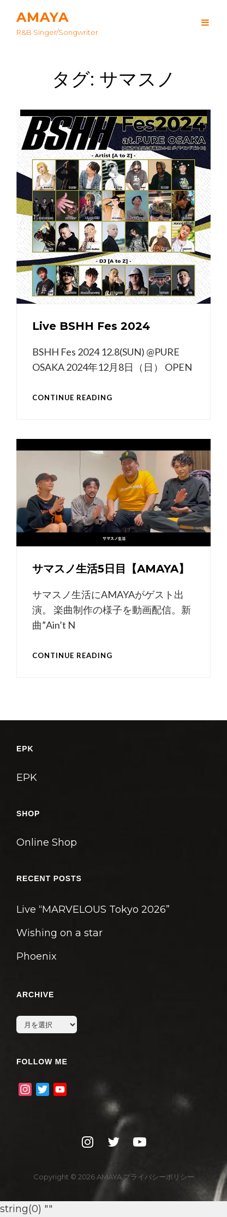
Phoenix (36, 956)
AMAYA (42, 17)
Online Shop (46, 842)
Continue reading (72, 397)
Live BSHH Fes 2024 (91, 326)
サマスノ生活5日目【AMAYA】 (110, 568)
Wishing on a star (59, 933)
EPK (26, 778)
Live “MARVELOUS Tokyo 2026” (93, 909)
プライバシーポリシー (158, 1176)
